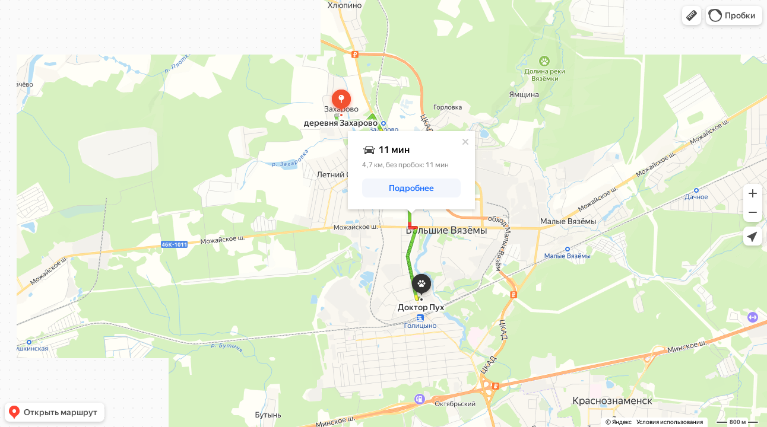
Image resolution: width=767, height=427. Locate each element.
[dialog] (411, 170)
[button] (691, 15)
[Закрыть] (465, 141)
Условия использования (669, 422)
